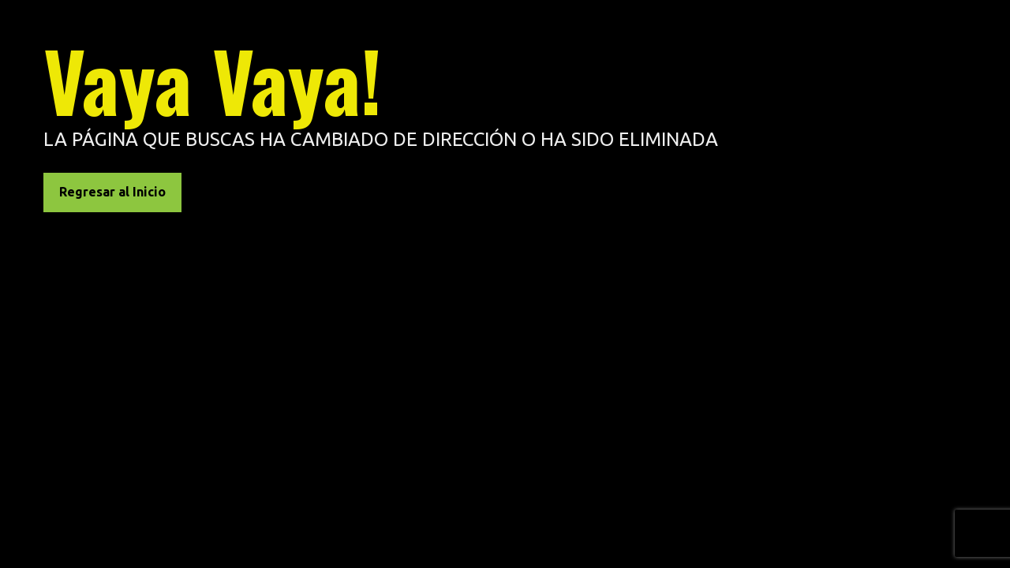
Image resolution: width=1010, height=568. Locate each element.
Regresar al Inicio (112, 192)
